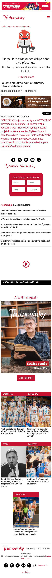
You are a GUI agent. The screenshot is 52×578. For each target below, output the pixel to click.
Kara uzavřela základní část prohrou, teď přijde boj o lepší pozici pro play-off (38, 432)
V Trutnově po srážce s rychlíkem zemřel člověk (23, 219)
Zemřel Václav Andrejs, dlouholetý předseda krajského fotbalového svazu (12, 482)
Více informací (26, 378)
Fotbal (6, 444)
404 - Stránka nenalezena (19, 26)
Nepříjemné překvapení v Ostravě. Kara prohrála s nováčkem (38, 481)
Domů (3, 26)
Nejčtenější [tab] (6, 205)
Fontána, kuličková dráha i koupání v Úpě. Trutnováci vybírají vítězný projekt (23, 128)
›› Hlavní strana (26, 77)
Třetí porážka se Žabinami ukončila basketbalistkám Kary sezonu (13, 431)
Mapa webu (43, 565)
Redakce (26, 572)
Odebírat (33, 190)
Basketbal (8, 394)
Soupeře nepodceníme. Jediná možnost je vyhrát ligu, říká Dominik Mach (25, 531)
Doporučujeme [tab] (22, 205)
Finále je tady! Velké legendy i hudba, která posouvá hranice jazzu (26, 139)
